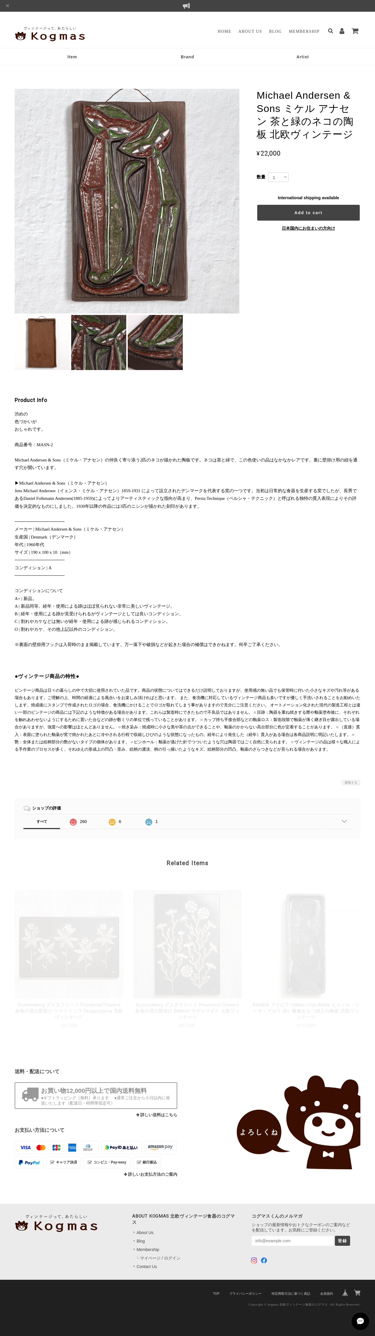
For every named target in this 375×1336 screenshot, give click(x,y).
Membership (304, 31)
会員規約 (326, 1293)
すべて (42, 821)
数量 (261, 176)
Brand (187, 56)
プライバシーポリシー (245, 1293)
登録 (342, 1240)
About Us (250, 31)
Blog (275, 31)
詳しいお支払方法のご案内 (152, 1174)
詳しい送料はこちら (158, 1115)
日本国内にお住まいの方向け (308, 228)
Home (224, 31)
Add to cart (308, 212)
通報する (351, 782)
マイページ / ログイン (160, 1258)
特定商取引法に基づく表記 (291, 1293)
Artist (302, 56)
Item (72, 56)
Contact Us (147, 1266)
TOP (216, 1293)
